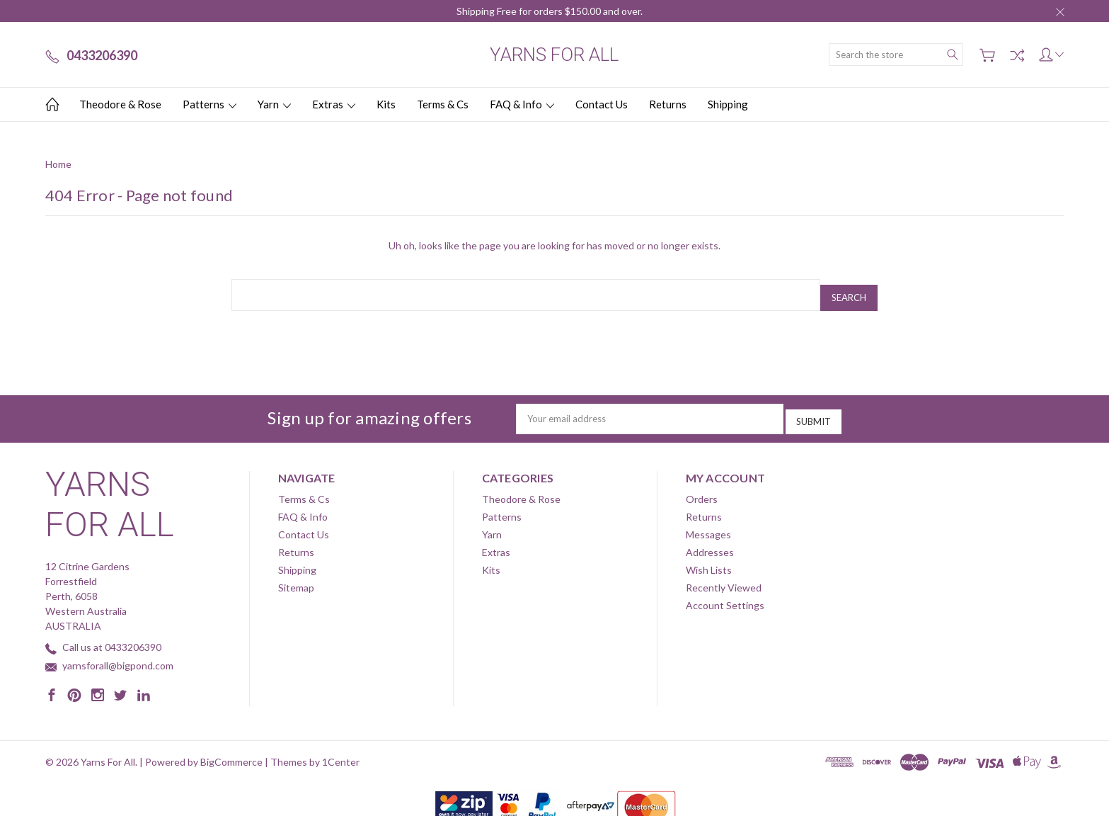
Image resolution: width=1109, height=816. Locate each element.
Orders (702, 489)
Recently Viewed (724, 578)
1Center (341, 752)
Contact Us (601, 104)
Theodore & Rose (120, 104)
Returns (667, 104)
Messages (708, 524)
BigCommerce (231, 752)
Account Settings (725, 595)
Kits (386, 104)
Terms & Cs (443, 104)
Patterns (209, 104)
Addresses (710, 542)
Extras (333, 104)
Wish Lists (709, 560)
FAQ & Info (522, 104)
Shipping (728, 104)
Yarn (274, 104)
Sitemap (296, 578)
